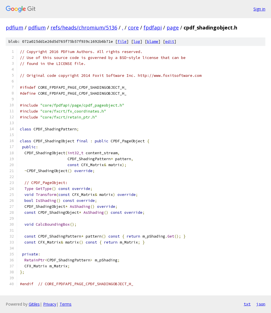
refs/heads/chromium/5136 (84, 27)
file (122, 41)
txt (247, 303)
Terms (66, 304)
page (173, 27)
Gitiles (34, 304)
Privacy (49, 304)
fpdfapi (153, 27)
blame (152, 41)
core (133, 27)
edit (169, 41)
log (136, 41)
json (260, 303)
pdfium (14, 27)
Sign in (259, 9)
